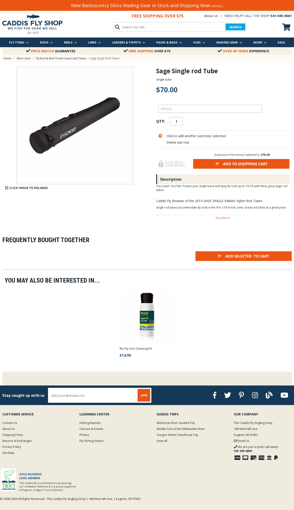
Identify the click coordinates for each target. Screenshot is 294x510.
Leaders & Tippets (128, 42)
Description (170, 179)
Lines (94, 42)
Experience (243, 51)
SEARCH (235, 27)
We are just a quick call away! (256, 449)
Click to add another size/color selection (196, 136)
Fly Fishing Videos (91, 441)
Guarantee (50, 51)
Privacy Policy (11, 447)
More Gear (24, 58)
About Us (211, 16)
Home (7, 58)
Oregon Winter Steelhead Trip (177, 435)
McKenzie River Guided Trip (176, 423)
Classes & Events (91, 429)
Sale (281, 42)
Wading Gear (229, 42)
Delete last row (178, 142)
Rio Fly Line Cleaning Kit (136, 348)
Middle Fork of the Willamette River (181, 429)
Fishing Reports (90, 423)
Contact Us (9, 423)
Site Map (8, 453)
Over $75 (147, 51)
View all (162, 441)
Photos (84, 435)
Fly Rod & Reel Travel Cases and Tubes (61, 58)
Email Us (241, 441)
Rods (46, 42)
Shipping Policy (12, 435)
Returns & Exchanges (17, 441)
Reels (70, 42)
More (259, 42)
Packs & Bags (169, 42)
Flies (199, 42)
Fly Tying (19, 42)
